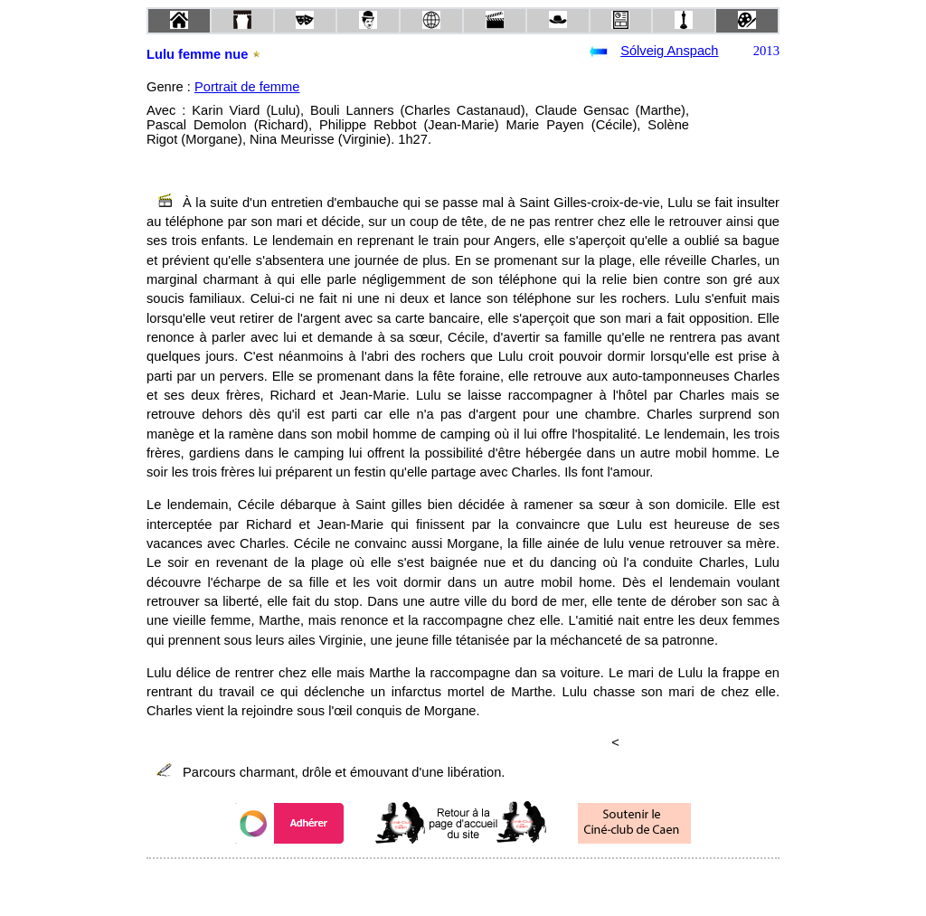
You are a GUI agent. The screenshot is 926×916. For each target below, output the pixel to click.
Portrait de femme (246, 87)
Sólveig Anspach (669, 50)
